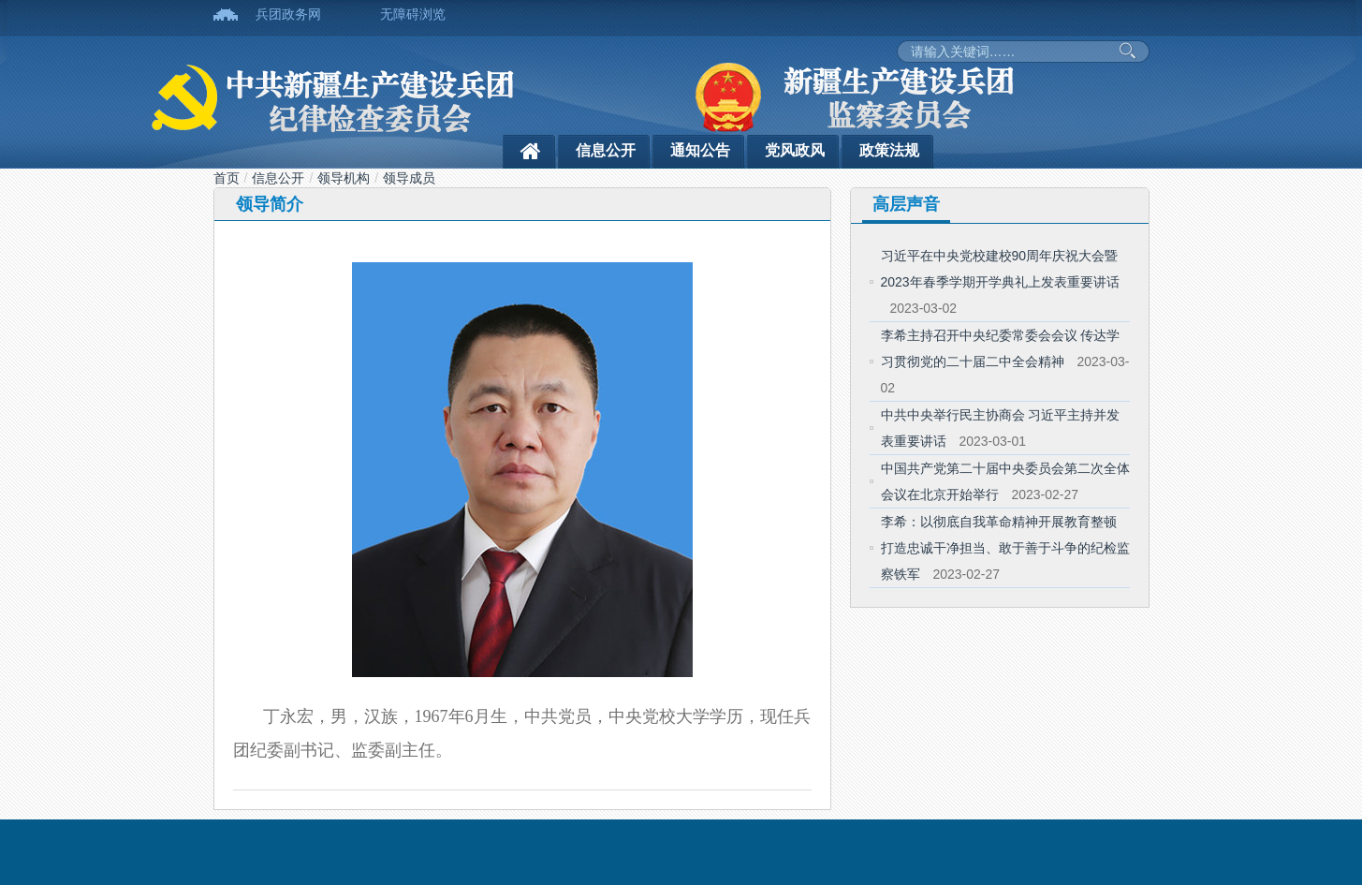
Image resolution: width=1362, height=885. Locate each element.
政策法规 (889, 150)
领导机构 (343, 177)
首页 (226, 177)
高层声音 (906, 204)
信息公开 (606, 150)
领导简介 (269, 204)
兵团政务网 (288, 14)
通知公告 (700, 150)
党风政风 (795, 150)
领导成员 (409, 177)
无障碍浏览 (413, 14)
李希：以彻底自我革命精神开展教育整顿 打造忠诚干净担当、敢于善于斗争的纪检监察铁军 (1005, 548)
